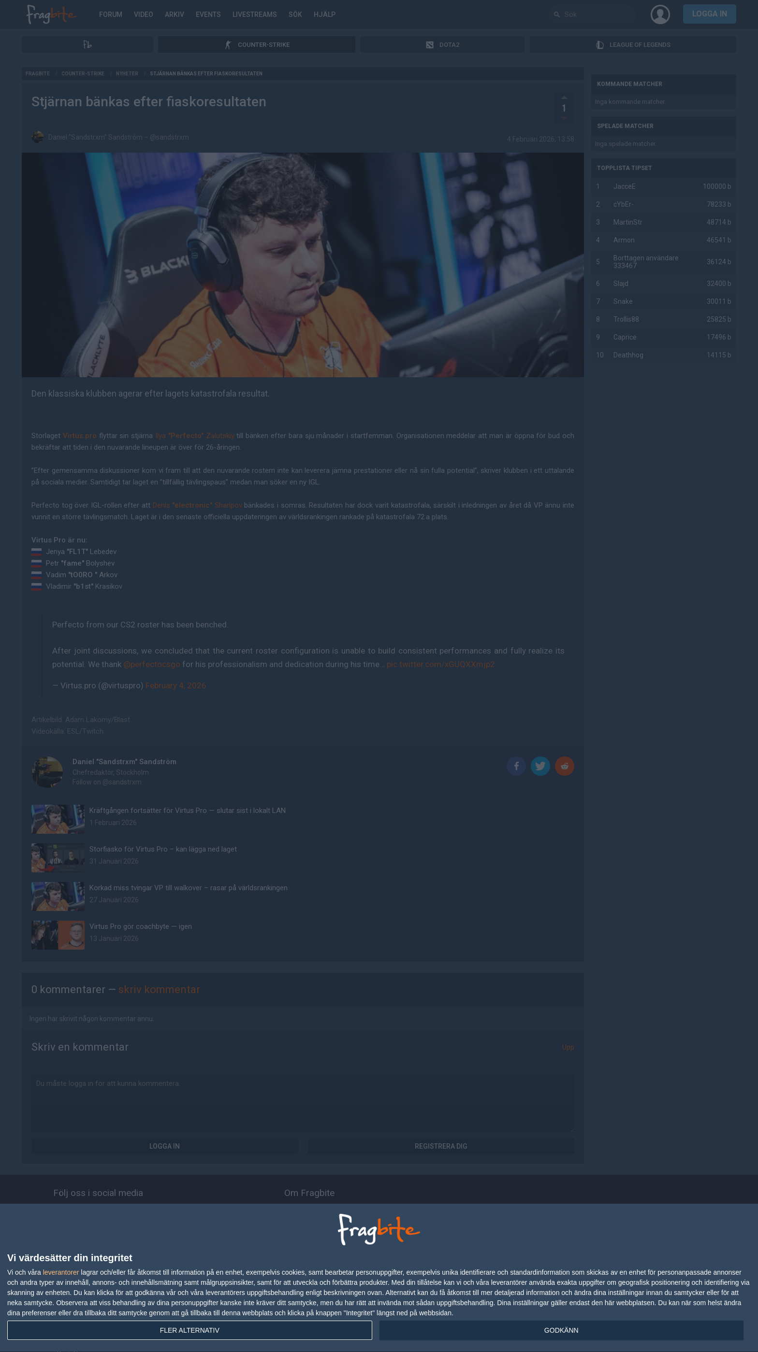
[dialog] (379, 1278)
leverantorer (61, 1272)
